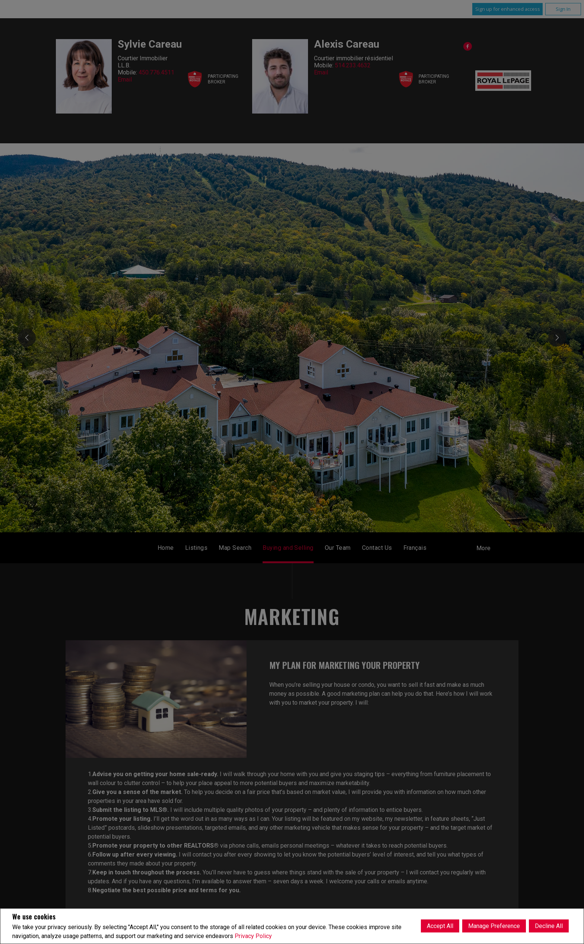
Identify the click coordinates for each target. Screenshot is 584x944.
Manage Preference (494, 925)
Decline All (549, 925)
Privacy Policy (253, 936)
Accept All (440, 925)
